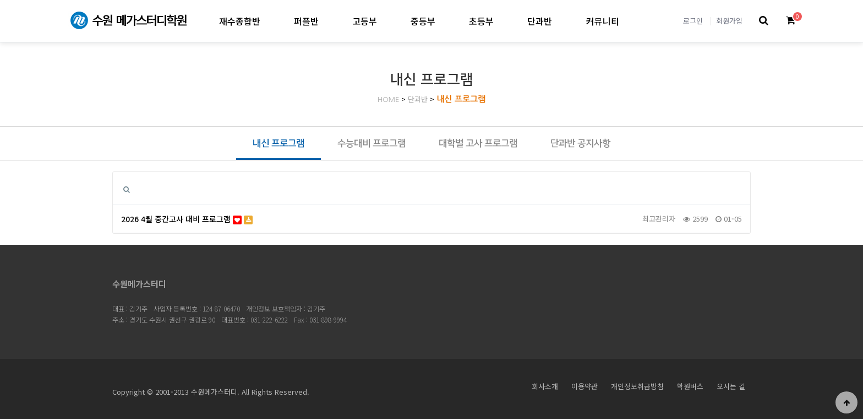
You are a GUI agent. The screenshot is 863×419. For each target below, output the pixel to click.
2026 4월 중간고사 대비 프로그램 (187, 218)
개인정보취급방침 (637, 386)
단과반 (539, 21)
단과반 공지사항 (580, 143)
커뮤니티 (602, 21)
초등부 (481, 21)
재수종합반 (239, 21)
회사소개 (545, 386)
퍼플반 (306, 21)
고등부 (364, 21)
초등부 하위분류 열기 (503, 20)
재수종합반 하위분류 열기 (269, 20)
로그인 (693, 20)
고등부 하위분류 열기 (386, 20)
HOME (389, 99)
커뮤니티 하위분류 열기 (628, 20)
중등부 (423, 21)
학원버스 (690, 386)
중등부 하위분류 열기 (444, 20)
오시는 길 (731, 386)
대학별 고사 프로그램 (478, 143)
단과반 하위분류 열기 (561, 20)
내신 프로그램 (460, 99)
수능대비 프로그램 (371, 143)
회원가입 (729, 20)
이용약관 (584, 386)
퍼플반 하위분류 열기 (328, 20)
